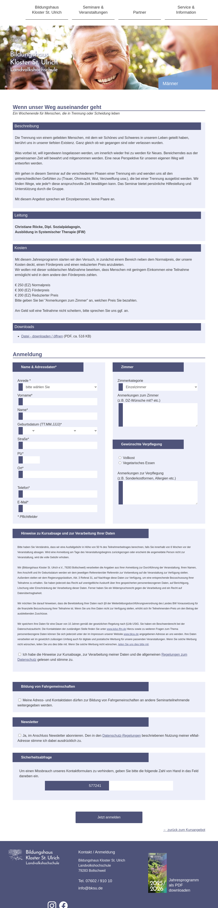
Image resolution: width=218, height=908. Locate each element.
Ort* (20, 468)
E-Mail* (23, 502)
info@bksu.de (90, 888)
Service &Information (186, 10)
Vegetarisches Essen (139, 463)
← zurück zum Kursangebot (184, 830)
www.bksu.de (131, 634)
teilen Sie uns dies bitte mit (133, 644)
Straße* (23, 439)
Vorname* (24, 395)
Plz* (20, 453)
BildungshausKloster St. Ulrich (47, 10)
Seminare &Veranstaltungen (93, 10)
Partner (139, 12)
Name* (22, 410)
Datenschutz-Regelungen (121, 735)
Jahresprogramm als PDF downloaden (173, 873)
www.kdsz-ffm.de (116, 629)
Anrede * (24, 380)
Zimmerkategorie (130, 380)
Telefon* (23, 488)
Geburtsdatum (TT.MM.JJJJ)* (39, 424)
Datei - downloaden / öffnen (42, 336)
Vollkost (129, 458)
